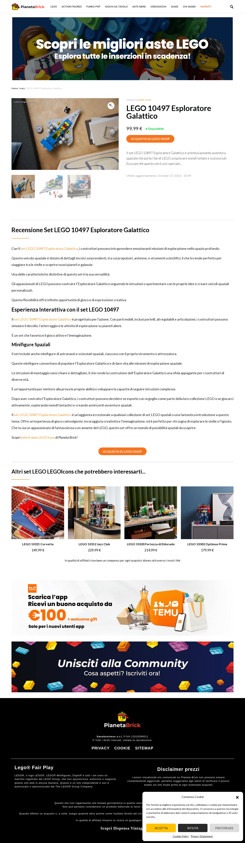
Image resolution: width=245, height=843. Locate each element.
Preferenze (224, 828)
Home (14, 88)
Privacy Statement (202, 836)
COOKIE (122, 748)
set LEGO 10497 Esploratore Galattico (49, 248)
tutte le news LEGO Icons (38, 437)
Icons (22, 88)
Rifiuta (192, 828)
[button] (237, 797)
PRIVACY (100, 748)
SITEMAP (144, 748)
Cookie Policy (181, 836)
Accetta (161, 828)
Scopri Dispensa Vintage (122, 828)
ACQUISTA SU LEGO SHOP (150, 139)
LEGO (141, 99)
